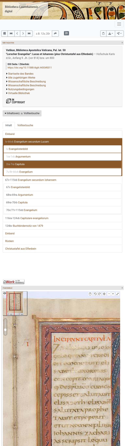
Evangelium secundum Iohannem (30, 179)
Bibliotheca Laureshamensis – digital (22, 9)
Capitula (15, 164)
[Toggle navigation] (119, 24)
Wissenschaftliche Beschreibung (27, 81)
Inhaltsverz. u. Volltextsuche (22, 113)
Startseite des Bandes (21, 73)
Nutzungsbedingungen (21, 89)
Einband (9, 134)
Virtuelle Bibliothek (19, 93)
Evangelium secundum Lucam (27, 141)
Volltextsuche (25, 125)
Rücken (9, 241)
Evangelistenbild (17, 149)
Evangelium (19, 171)
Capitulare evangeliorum (26, 218)
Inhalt (8, 125)
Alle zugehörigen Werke (21, 77)
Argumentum (18, 156)
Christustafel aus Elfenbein (20, 248)
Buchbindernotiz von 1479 (24, 225)
